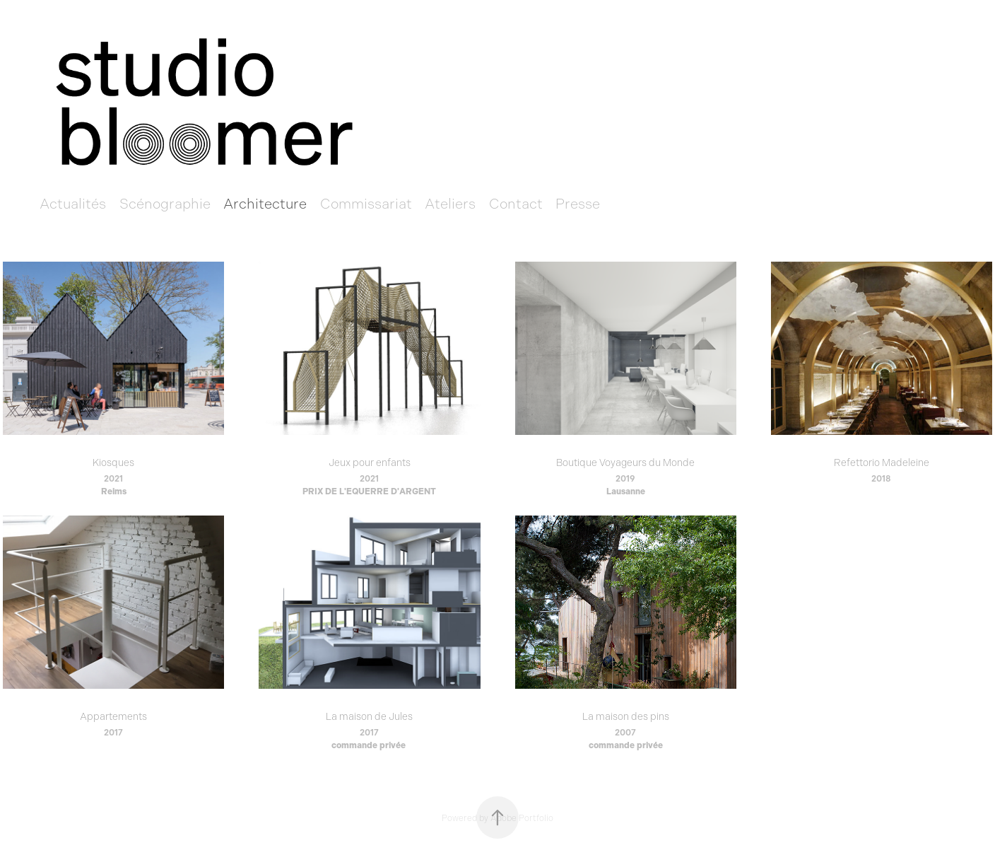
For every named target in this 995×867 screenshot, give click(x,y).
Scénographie (165, 204)
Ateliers (450, 204)
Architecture (265, 204)
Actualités (73, 204)
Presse (577, 204)
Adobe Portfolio (521, 818)
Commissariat (366, 204)
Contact (516, 204)
